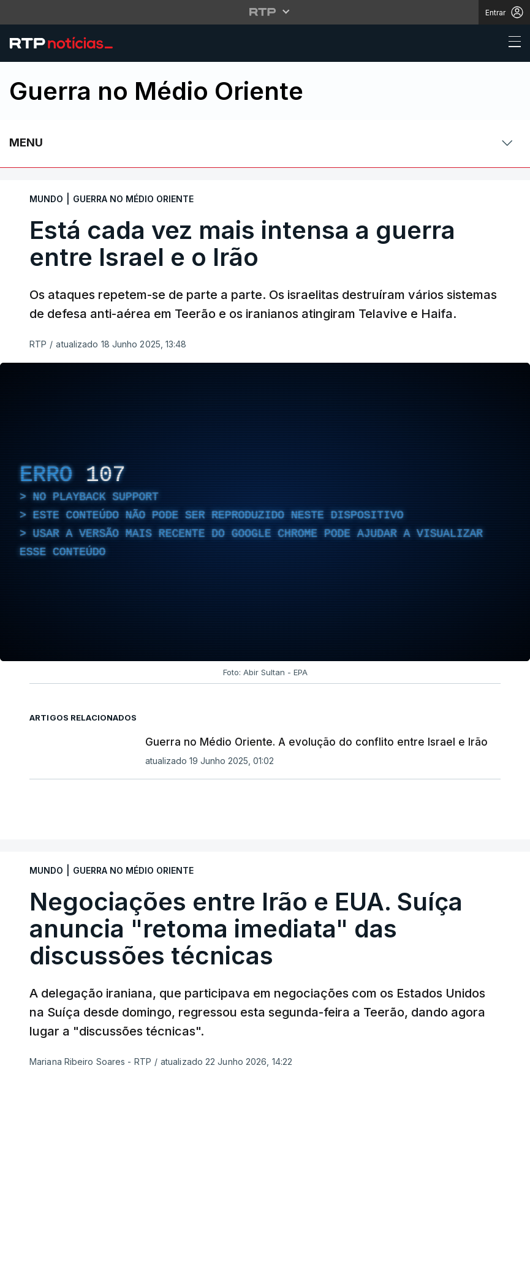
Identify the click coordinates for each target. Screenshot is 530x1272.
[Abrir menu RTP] (265, 11)
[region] (265, 512)
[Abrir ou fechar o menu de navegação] (511, 43)
